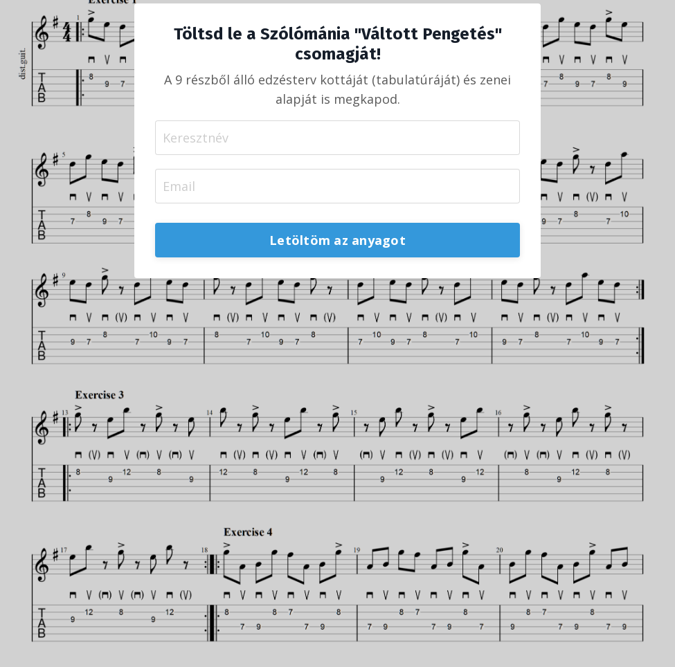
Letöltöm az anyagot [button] (337, 240)
